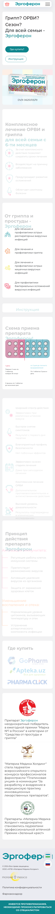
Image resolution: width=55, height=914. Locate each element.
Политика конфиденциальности (22, 887)
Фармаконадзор (12, 893)
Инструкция (15, 59)
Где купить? (17, 49)
